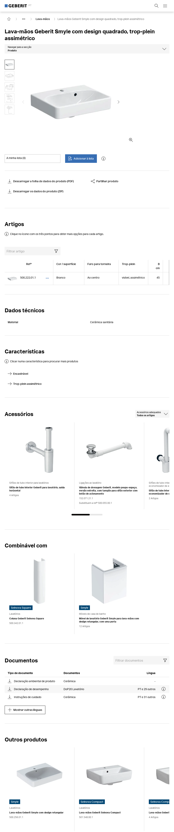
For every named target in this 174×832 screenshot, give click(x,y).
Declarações (139, 803)
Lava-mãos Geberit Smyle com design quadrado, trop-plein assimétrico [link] (101, 19)
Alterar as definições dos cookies (106, 803)
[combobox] (152, 371)
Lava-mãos (43, 19)
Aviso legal (28, 803)
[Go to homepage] (9, 19)
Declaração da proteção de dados (60, 803)
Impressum (12, 803)
